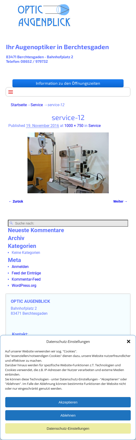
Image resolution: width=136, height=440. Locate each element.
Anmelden (20, 266)
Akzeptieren (68, 404)
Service (37, 105)
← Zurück (15, 201)
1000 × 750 (73, 125)
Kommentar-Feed (26, 279)
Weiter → (120, 201)
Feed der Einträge (26, 273)
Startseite (19, 105)
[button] (128, 343)
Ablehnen (68, 417)
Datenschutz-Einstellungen (68, 430)
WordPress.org (24, 285)
